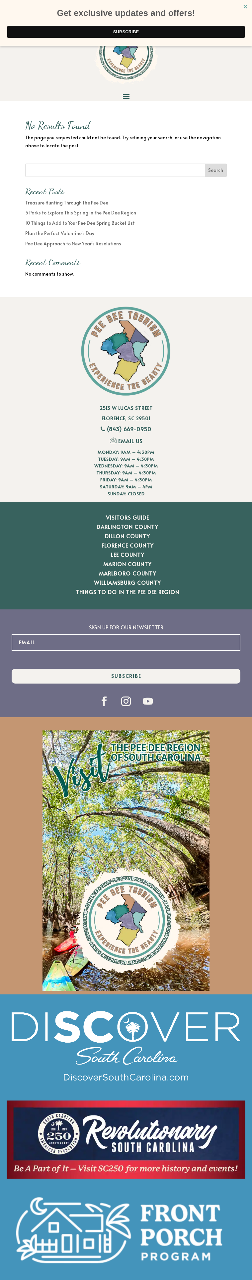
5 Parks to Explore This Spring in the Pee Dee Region (80, 212)
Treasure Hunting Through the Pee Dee (66, 202)
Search (215, 170)
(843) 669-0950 (129, 429)
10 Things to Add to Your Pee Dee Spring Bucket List (80, 223)
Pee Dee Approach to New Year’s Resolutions (73, 243)
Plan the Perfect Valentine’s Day (59, 233)
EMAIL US (126, 441)
